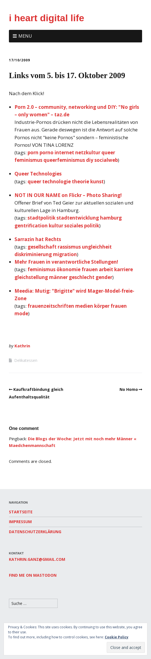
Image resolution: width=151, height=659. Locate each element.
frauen (90, 269)
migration (65, 254)
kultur (56, 225)
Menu (25, 36)
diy (89, 160)
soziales (73, 225)
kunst (97, 181)
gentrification (31, 225)
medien (84, 306)
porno (46, 152)
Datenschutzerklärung (35, 531)
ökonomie (69, 269)
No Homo (129, 389)
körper (101, 306)
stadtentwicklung (78, 218)
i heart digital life (46, 18)
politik (91, 225)
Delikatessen (25, 360)
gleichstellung (31, 277)
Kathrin (22, 345)
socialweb (106, 160)
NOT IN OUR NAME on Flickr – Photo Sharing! (68, 195)
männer (58, 277)
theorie (80, 181)
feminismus (28, 160)
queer (108, 152)
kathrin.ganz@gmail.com (37, 559)
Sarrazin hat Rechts (37, 239)
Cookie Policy (116, 637)
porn (33, 152)
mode (21, 313)
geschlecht (81, 277)
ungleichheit (97, 247)
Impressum (20, 521)
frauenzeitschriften (51, 306)
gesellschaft (42, 247)
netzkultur (87, 152)
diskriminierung (33, 254)
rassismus (69, 247)
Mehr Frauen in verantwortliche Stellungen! (66, 262)
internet (64, 152)
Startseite (21, 511)
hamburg (111, 218)
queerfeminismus (64, 160)
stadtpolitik (41, 218)
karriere (123, 269)
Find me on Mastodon (33, 575)
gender (104, 277)
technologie (56, 181)
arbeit (106, 269)
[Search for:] (33, 603)
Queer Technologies (38, 173)
